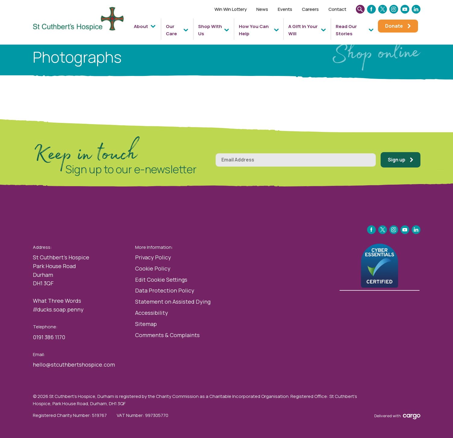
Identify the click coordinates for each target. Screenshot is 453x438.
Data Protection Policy (164, 290)
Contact (337, 9)
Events (285, 9)
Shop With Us (210, 30)
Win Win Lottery (230, 9)
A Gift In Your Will (303, 30)
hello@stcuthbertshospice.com (74, 364)
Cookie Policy (152, 268)
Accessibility (151, 312)
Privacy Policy (153, 257)
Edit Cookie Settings (161, 279)
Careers (310, 9)
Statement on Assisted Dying (173, 301)
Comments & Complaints (167, 335)
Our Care (171, 30)
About (141, 26)
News (262, 9)
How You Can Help (254, 30)
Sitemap (146, 323)
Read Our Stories (346, 30)
